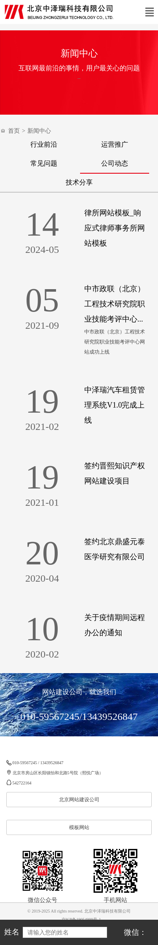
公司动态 (114, 163)
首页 (14, 131)
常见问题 (43, 163)
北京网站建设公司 (79, 800)
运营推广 (114, 144)
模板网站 (79, 827)
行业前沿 (43, 144)
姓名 (11, 932)
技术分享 (79, 182)
